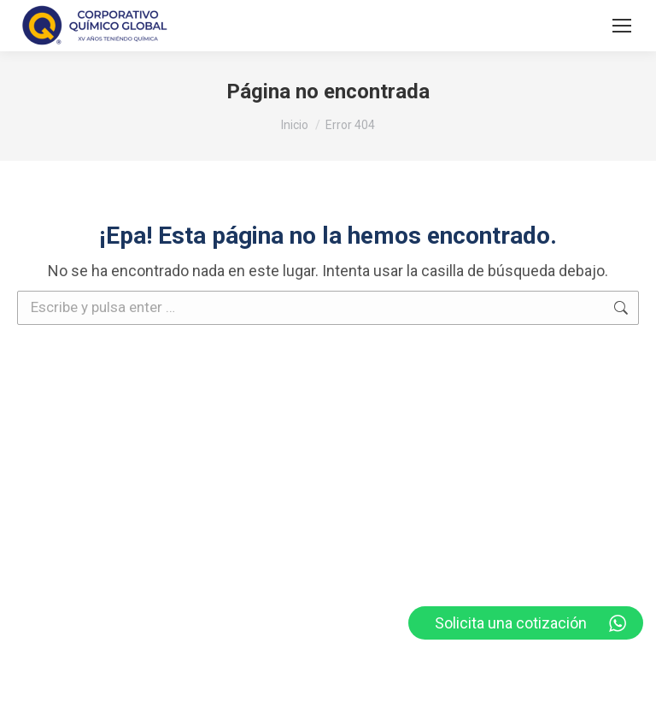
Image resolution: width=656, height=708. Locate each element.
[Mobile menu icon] (622, 26)
